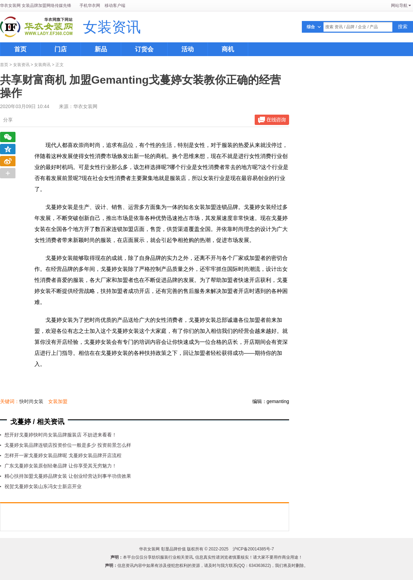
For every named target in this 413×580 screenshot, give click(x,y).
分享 (8, 120)
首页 (20, 49)
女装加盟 (57, 401)
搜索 (402, 26)
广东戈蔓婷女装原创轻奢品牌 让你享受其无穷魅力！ (60, 465)
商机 (228, 49)
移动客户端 (115, 5)
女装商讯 (42, 64)
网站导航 (399, 5)
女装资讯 (112, 27)
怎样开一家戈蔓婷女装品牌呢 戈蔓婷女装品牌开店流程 (62, 455)
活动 (187, 49)
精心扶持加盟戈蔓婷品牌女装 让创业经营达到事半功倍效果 (67, 476)
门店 (60, 49)
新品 (101, 49)
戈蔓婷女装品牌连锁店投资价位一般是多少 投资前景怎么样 (67, 445)
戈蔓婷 (20, 421)
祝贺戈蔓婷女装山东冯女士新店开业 (43, 486)
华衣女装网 (10, 5)
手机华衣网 (90, 5)
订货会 (144, 49)
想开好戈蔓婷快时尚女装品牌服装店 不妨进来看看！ (60, 434)
